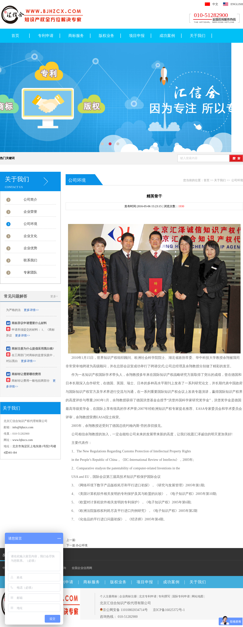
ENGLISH (237, 4)
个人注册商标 (108, 596)
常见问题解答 (15, 296)
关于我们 (197, 36)
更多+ (54, 296)
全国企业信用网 (82, 568)
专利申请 (45, 36)
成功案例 (167, 36)
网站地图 (197, 596)
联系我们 (30, 260)
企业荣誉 (30, 212)
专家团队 (30, 272)
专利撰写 (164, 596)
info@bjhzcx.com (22, 427)
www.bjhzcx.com (22, 440)
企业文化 (30, 236)
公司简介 (30, 199)
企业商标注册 (128, 596)
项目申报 (137, 36)
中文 (215, 4)
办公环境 (81, 545)
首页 (15, 36)
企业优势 (30, 248)
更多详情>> (31, 311)
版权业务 (106, 36)
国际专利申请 (181, 596)
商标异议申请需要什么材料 (29, 324)
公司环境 (30, 224)
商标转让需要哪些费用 (26, 375)
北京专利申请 (147, 596)
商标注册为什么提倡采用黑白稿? (33, 349)
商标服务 (76, 36)
